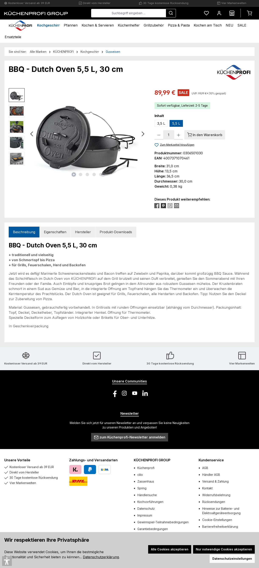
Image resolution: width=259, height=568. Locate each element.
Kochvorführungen (150, 502)
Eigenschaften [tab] (55, 232)
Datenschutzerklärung (101, 557)
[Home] (20, 25)
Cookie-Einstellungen (217, 520)
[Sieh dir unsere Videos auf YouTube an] (134, 393)
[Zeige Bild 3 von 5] (87, 174)
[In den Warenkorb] (204, 135)
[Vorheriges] (32, 134)
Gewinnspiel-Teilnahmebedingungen (163, 522)
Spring (141, 488)
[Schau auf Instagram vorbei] (124, 393)
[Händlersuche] (232, 13)
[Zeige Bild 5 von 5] (101, 174)
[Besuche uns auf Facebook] (114, 393)
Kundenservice (211, 460)
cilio (140, 474)
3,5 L (161, 123)
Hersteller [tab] (83, 232)
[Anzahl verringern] (159, 135)
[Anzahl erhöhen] (178, 135)
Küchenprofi (146, 468)
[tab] (24, 232)
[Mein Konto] (219, 13)
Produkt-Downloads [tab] (116, 232)
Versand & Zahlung (215, 481)
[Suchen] (171, 13)
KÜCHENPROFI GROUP (152, 460)
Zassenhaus (145, 481)
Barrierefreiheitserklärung (220, 526)
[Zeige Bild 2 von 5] (80, 174)
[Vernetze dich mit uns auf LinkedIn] (145, 393)
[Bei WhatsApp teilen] (170, 205)
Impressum (144, 515)
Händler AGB (211, 474)
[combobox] (128, 13)
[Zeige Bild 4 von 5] (94, 174)
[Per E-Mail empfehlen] (176, 205)
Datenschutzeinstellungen (232, 558)
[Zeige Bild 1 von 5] (73, 174)
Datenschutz (146, 508)
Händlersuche (147, 495)
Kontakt (207, 488)
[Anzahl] (168, 135)
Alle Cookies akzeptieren (169, 549)
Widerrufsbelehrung (216, 495)
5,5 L (176, 123)
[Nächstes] (143, 134)
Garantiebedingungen (152, 529)
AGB (205, 468)
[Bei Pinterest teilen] (163, 205)
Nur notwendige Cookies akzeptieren (224, 549)
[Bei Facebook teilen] (157, 205)
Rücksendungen (213, 502)
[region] (77, 133)
